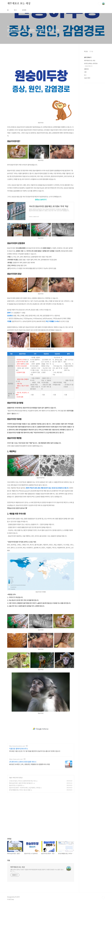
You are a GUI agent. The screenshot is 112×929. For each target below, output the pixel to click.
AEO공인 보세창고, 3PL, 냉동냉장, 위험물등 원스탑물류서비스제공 (29, 764)
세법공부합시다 (88, 66)
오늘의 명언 (87, 78)
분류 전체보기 (87, 57)
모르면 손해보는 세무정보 (91, 63)
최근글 (86, 51)
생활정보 (86, 69)
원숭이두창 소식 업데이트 (16, 785)
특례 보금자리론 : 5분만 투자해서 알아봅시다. (21, 783)
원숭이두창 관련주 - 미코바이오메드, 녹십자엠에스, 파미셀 (24, 788)
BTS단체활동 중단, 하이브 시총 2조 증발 (19, 790)
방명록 (24, 10)
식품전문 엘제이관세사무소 (18, 749)
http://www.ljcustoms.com (17, 746)
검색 (99, 3)
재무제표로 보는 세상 (18, 3)
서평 (85, 72)
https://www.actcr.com (16, 759)
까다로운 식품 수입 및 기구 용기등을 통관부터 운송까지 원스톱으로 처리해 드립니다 (34, 751)
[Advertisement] (40, 728)
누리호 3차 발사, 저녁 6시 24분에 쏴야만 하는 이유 (22, 781)
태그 (15, 10)
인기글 (91, 51)
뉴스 (10, 777)
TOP (103, 897)
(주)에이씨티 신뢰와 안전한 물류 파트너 (22, 762)
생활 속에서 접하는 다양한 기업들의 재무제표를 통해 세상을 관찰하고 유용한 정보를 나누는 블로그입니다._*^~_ (37, 870)
